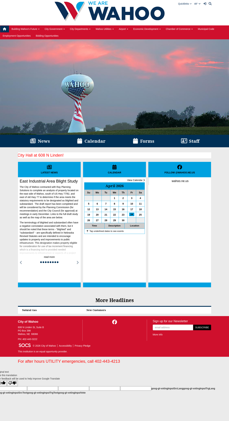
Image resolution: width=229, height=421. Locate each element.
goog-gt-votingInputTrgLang (199, 388)
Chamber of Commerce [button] (179, 29)
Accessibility (65, 345)
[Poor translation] (12, 383)
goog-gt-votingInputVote (72, 392)
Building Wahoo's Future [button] (25, 29)
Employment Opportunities (17, 35)
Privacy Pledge (82, 345)
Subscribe (202, 327)
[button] (185, 4)
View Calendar (136, 180)
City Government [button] (55, 29)
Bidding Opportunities (47, 35)
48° (197, 3)
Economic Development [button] (147, 29)
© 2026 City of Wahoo (44, 345)
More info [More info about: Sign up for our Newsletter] (158, 334)
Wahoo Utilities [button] (105, 29)
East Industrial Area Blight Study (49, 181)
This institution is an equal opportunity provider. (42, 351)
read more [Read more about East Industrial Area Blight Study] (49, 257)
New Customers (96, 310)
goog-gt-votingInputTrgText (42, 392)
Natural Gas (29, 310)
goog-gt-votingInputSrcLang (167, 388)
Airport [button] (123, 29)
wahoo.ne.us (180, 181)
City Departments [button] (80, 29)
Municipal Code (206, 29)
